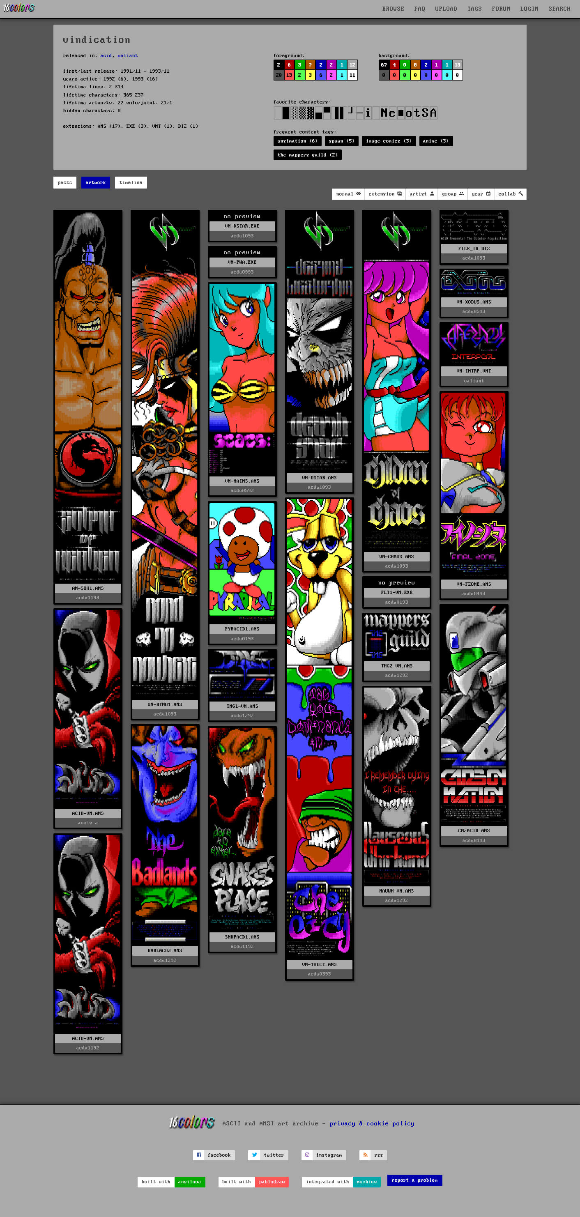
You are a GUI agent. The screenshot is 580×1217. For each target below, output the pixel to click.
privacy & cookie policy (372, 1123)
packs (65, 182)
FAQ (420, 9)
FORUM (501, 9)
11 (352, 75)
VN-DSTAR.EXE (242, 226)
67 (384, 65)
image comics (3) (389, 141)
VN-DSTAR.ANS (319, 478)
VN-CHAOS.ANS (397, 556)
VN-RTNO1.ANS (165, 704)
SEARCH (560, 9)
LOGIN (529, 9)
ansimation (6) (298, 141)
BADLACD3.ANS (165, 950)
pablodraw (272, 1182)
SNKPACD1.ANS (242, 937)
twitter (274, 1155)
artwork (96, 182)
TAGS (474, 9)
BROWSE (393, 9)
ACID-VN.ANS (88, 813)
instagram (329, 1155)
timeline (131, 182)
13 (289, 75)
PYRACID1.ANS (242, 629)
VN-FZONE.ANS (474, 584)
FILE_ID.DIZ (474, 248)
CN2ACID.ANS (474, 830)
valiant (128, 55)
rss (379, 1155)
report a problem (415, 1180)
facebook (219, 1155)
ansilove (189, 1182)
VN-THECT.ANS (319, 964)
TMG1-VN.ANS (242, 706)
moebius (367, 1182)
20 (279, 75)
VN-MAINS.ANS (242, 481)
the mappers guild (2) (308, 155)
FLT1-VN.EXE (397, 592)
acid (106, 55)
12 (352, 65)
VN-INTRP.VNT (474, 371)
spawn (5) (342, 141)
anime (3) (436, 141)
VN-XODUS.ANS (474, 302)
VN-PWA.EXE (242, 262)
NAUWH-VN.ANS (397, 891)
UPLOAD (446, 9)
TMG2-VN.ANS (397, 666)
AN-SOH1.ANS (88, 588)
